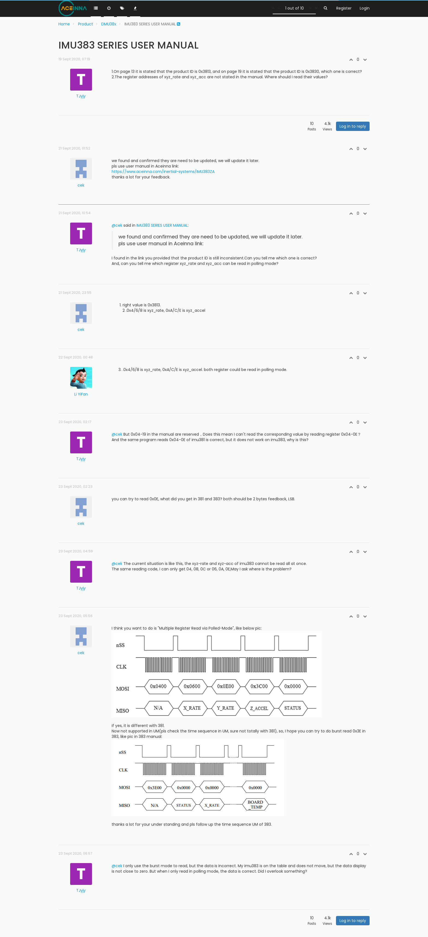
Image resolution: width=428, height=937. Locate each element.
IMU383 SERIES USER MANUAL (162, 225)
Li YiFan (81, 394)
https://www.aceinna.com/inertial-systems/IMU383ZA (163, 171)
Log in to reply (353, 126)
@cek (117, 225)
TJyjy (81, 96)
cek (81, 185)
